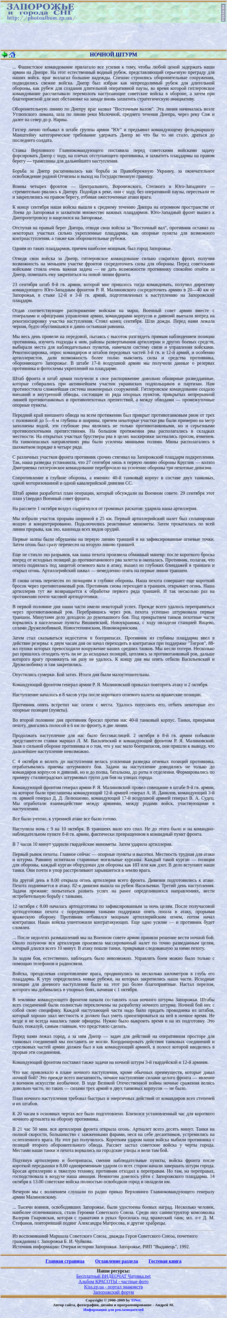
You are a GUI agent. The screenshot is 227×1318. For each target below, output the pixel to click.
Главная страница (65, 1261)
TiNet (135, 1300)
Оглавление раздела (116, 1261)
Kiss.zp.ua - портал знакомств (113, 1286)
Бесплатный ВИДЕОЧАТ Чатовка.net (113, 1276)
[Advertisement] (113, 36)
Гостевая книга (165, 1261)
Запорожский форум (113, 1292)
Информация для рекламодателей (113, 1309)
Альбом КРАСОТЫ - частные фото (114, 1281)
